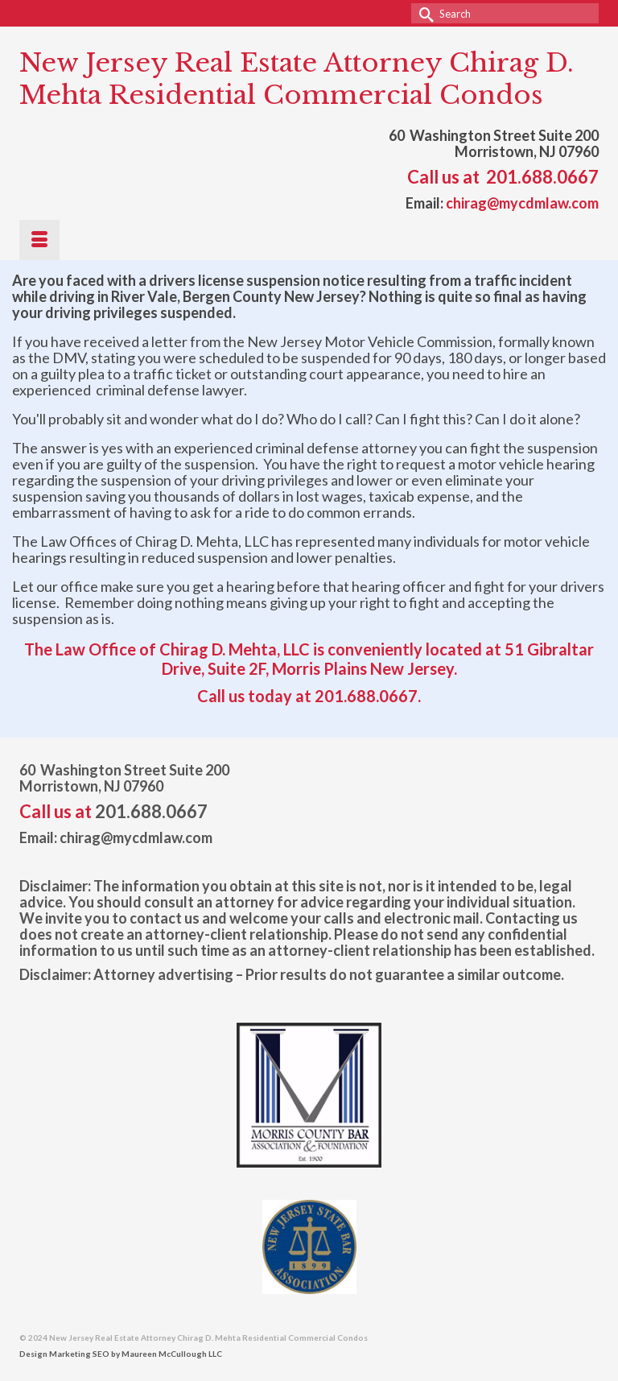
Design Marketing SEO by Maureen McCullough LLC (120, 1353)
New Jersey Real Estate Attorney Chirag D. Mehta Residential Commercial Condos (296, 79)
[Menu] (39, 240)
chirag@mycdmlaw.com (522, 203)
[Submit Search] (423, 13)
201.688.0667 (542, 177)
